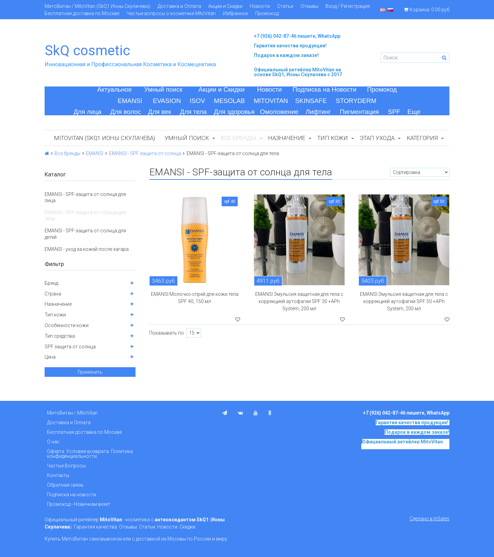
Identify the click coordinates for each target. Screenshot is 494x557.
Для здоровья (234, 111)
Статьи (285, 6)
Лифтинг (318, 111)
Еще (414, 111)
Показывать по (166, 332)
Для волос (125, 111)
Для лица (87, 111)
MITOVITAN (271, 100)
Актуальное (114, 89)
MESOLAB (229, 100)
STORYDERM (356, 100)
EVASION (167, 100)
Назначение (286, 138)
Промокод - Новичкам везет (78, 504)
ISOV (197, 100)
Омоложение (279, 111)
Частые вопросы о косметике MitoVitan (171, 13)
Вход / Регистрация (348, 6)
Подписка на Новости (324, 89)
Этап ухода (377, 138)
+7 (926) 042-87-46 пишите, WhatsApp (297, 36)
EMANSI (130, 100)
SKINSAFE (311, 100)
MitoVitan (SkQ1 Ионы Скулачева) (104, 138)
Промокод (267, 13)
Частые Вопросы (66, 465)
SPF (394, 111)
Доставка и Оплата (179, 6)
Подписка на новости (71, 494)
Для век (159, 111)
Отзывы (309, 6)
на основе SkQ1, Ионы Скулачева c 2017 (298, 72)
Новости (260, 6)
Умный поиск (163, 89)
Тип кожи (332, 138)
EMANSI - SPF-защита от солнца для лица (85, 197)
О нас (53, 441)
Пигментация (359, 111)
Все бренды (67, 153)
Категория (422, 138)
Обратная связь (65, 485)
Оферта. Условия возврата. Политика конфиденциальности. (90, 454)
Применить (90, 372)
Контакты (58, 475)
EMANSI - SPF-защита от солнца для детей (85, 234)
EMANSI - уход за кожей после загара (87, 249)
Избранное (235, 13)
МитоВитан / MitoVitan (72, 413)
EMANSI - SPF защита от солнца (145, 153)
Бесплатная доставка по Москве (82, 13)
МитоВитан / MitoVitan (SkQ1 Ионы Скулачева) (97, 6)
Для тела (193, 111)
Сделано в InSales (429, 518)
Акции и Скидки (225, 6)
